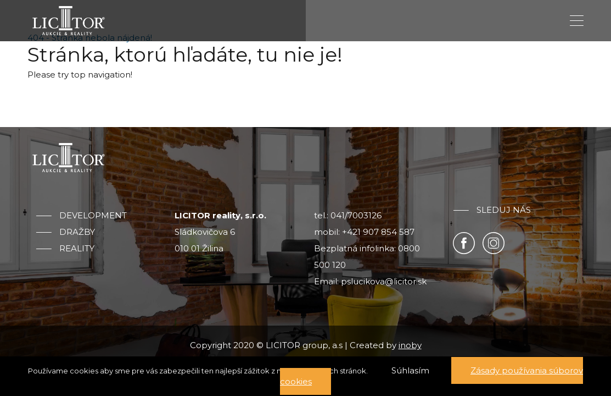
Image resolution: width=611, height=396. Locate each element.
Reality (76, 249)
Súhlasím (410, 370)
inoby (410, 345)
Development (93, 216)
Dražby (77, 232)
